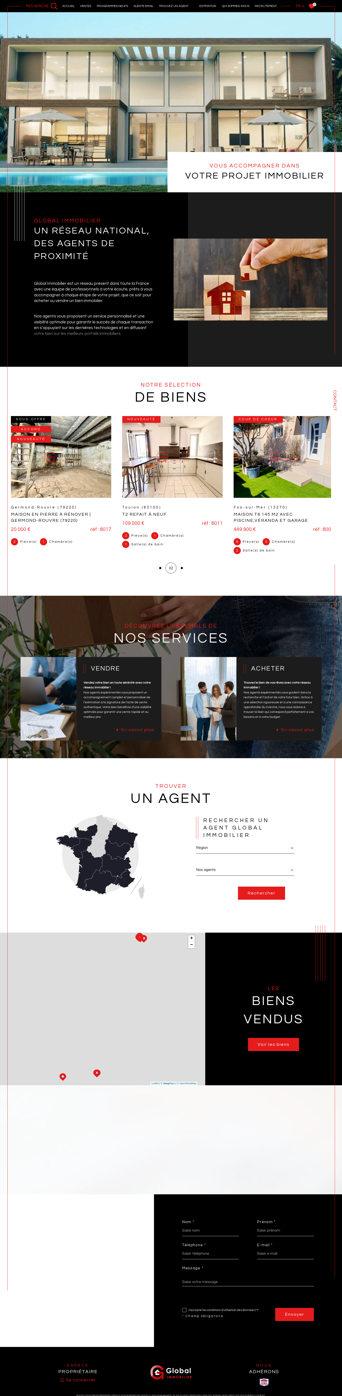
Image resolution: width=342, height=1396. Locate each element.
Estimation (207, 6)
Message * (192, 1273)
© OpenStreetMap (186, 1088)
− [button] (191, 950)
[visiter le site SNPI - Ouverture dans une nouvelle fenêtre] (264, 1387)
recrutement (266, 6)
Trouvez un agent (173, 6)
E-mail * (265, 1250)
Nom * (188, 1227)
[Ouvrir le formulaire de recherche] (42, 6)
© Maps (168, 1088)
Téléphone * (194, 1250)
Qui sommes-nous (235, 6)
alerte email (143, 6)
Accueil (68, 6)
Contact (335, 400)
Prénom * (266, 1227)
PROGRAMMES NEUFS (112, 6)
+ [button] (191, 943)
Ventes (85, 6)
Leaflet (155, 1088)
